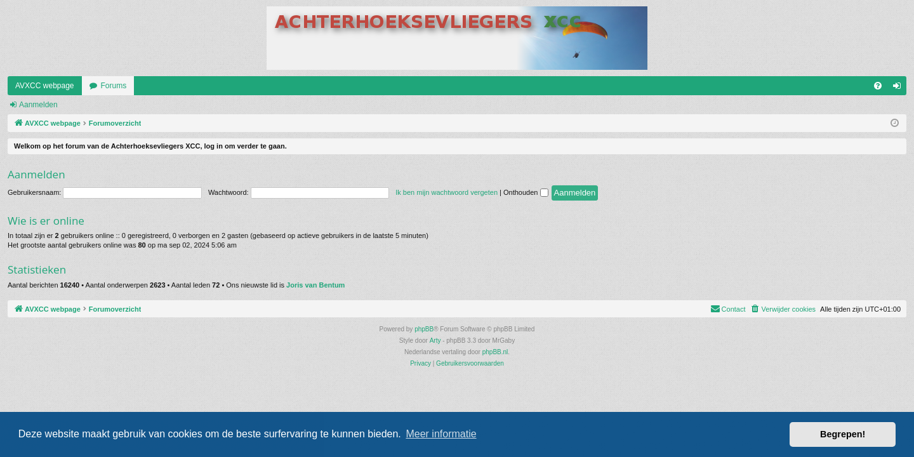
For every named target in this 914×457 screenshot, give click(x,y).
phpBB (424, 329)
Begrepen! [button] (842, 434)
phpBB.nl (495, 351)
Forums (114, 85)
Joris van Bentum (315, 285)
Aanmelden (38, 104)
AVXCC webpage (44, 85)
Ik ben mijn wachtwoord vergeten (446, 192)
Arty (435, 340)
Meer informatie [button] (441, 433)
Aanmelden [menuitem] (899, 88)
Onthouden (525, 192)
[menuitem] (877, 85)
